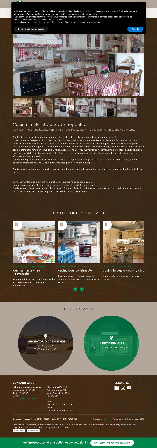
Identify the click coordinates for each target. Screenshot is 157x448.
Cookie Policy (33, 430)
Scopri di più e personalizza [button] (31, 29)
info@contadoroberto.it (24, 399)
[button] (142, 6)
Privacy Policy (19, 430)
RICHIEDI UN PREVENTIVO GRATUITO (112, 443)
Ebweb (107, 419)
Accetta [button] (135, 29)
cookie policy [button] (91, 14)
